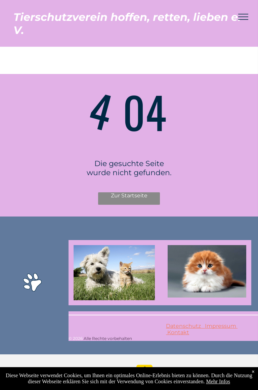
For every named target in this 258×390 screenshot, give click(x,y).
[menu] (243, 17)
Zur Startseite (129, 195)
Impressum (220, 326)
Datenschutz (183, 326)
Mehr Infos (218, 381)
